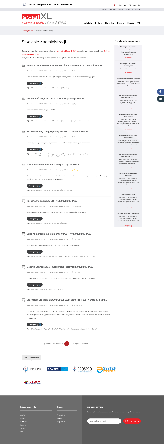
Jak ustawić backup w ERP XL (52, 201)
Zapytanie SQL (60, 156)
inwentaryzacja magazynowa (84, 154)
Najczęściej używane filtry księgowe (128, 78)
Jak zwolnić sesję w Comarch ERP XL (56, 98)
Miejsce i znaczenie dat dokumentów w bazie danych (64, 65)
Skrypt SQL (66, 88)
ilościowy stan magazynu (64, 154)
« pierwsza (47, 343)
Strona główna (27, 30)
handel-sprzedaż (36, 154)
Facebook (160, 92)
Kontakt (121, 9)
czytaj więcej (128, 57)
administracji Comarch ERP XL (67, 51)
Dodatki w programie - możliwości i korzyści (60, 267)
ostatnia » (85, 343)
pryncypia (67, 256)
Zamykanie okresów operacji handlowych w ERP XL (128, 96)
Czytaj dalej (33, 83)
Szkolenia (138, 9)
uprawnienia (66, 121)
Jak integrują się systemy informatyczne (128, 48)
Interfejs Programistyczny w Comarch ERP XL (128, 115)
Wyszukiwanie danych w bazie (54, 164)
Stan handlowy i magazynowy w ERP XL (58, 131)
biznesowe (34, 289)
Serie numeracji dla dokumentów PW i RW (59, 234)
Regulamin (112, 9)
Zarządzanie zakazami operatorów (128, 213)
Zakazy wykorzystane (128, 194)
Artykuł (74, 121)
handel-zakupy (49, 154)
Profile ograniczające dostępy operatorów (128, 174)
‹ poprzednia (56, 343)
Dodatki (98, 22)
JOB (80, 121)
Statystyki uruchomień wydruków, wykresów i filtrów (67, 300)
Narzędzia (109, 22)
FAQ (138, 22)
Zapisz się (135, 421)
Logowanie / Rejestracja (129, 5)
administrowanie (36, 88)
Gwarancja (129, 9)
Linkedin (160, 99)
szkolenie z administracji (52, 88)
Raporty (120, 22)
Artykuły (88, 22)
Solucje (130, 22)
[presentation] (99, 431)
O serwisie (103, 9)
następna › (76, 343)
